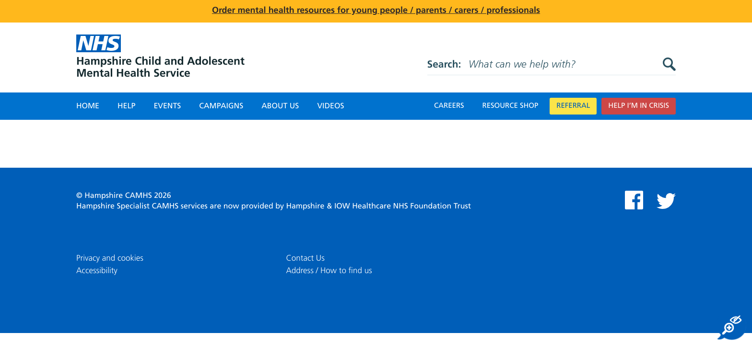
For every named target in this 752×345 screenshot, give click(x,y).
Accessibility (97, 271)
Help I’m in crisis (638, 106)
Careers (449, 106)
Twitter (666, 201)
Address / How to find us (329, 271)
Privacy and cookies (109, 258)
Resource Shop (510, 106)
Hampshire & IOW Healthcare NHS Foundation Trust (378, 206)
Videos (330, 106)
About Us (280, 106)
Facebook (634, 200)
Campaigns (221, 106)
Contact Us (305, 258)
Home (87, 106)
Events (167, 106)
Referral (573, 106)
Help (126, 106)
